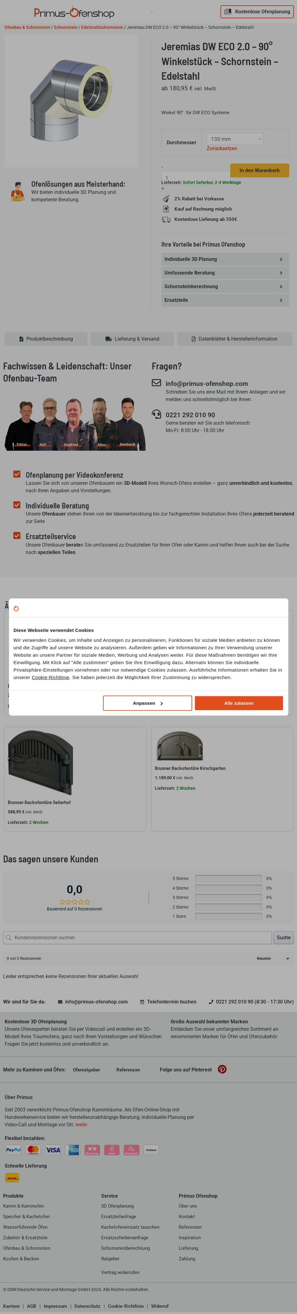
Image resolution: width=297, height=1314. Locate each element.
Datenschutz (87, 1309)
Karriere (11, 1309)
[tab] (46, 341)
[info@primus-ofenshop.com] (156, 385)
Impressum (55, 1309)
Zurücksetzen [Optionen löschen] (222, 148)
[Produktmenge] (194, 178)
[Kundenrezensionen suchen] (137, 939)
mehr (81, 1127)
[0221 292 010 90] (156, 416)
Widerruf (160, 1309)
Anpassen (148, 703)
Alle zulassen (239, 703)
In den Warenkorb (258, 170)
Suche (283, 940)
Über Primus (19, 1099)
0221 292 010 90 (194, 417)
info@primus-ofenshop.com (213, 386)
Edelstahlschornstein (102, 27)
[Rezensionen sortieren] (272, 960)
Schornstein (66, 27)
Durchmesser (182, 142)
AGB (31, 1309)
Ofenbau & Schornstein (27, 27)
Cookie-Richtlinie (51, 677)
